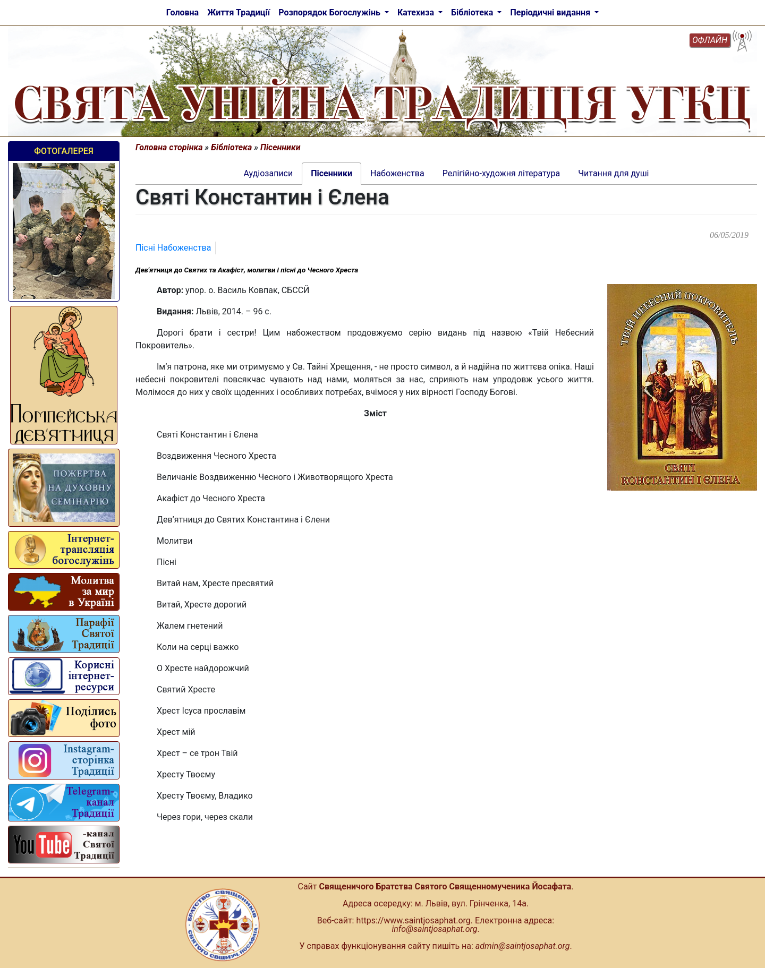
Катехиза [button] (416, 12)
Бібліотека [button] (473, 12)
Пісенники (280, 147)
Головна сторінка (169, 147)
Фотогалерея (63, 151)
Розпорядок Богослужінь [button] (330, 12)
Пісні (146, 248)
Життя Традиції (238, 12)
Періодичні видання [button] (551, 12)
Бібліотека (231, 147)
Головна (182, 12)
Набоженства (184, 248)
